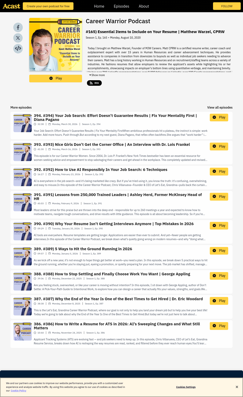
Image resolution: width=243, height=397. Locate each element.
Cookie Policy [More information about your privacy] (18, 391)
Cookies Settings (186, 388)
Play (55, 78)
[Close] (237, 388)
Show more (97, 75)
